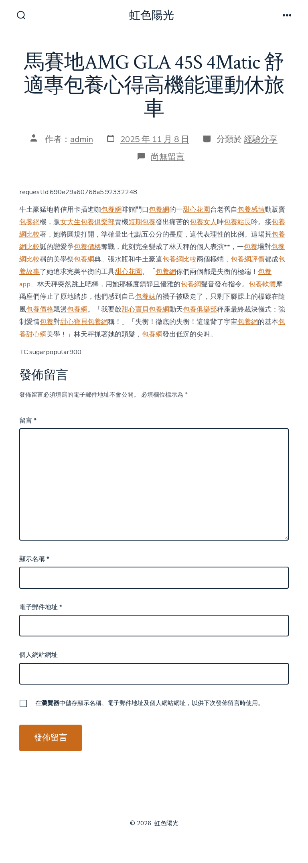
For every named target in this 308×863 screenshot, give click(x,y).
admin (81, 139)
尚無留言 (167, 156)
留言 (27, 420)
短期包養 (142, 222)
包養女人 (203, 222)
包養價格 (87, 246)
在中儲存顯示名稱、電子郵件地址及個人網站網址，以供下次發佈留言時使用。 (149, 703)
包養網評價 (248, 259)
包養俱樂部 (200, 309)
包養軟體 (262, 284)
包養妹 (145, 296)
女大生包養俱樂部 (87, 222)
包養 (250, 246)
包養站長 (237, 222)
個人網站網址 (38, 654)
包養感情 (251, 209)
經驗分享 (261, 139)
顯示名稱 (34, 559)
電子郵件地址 (40, 607)
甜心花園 (196, 209)
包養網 (111, 209)
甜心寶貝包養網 (145, 309)
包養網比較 (179, 259)
